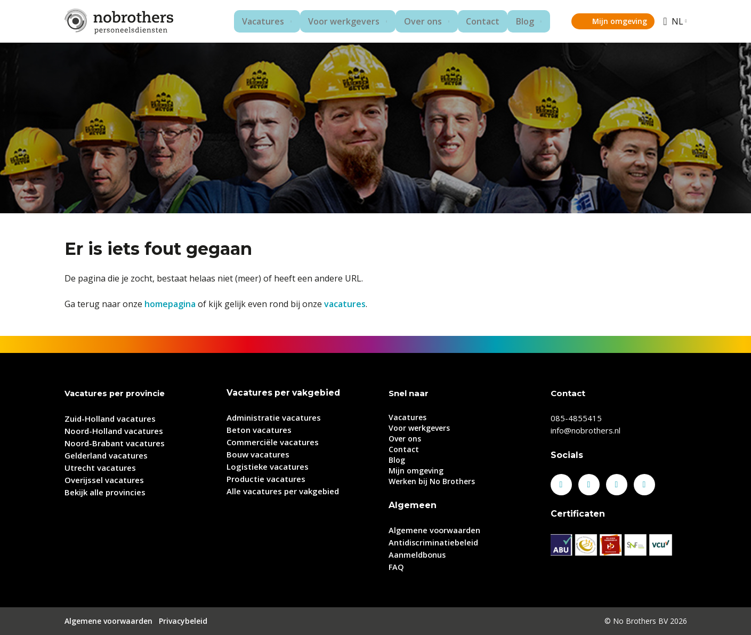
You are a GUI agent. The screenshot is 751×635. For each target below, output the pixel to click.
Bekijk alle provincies (105, 491)
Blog (514, 21)
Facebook (561, 484)
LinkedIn (589, 484)
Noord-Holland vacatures (113, 430)
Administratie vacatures (274, 417)
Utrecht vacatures (100, 467)
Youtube (644, 484)
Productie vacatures (266, 478)
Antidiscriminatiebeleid (434, 542)
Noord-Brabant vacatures (114, 442)
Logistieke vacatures (268, 466)
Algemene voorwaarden (435, 530)
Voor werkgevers (333, 21)
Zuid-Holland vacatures (110, 418)
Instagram (616, 484)
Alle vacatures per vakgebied (283, 491)
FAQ (397, 566)
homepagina (170, 304)
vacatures (345, 304)
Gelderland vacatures (106, 454)
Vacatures (250, 21)
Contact (475, 21)
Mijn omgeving (615, 21)
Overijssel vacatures (104, 479)
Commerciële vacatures (273, 442)
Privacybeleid (183, 621)
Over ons (414, 21)
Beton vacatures (259, 429)
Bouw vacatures (258, 454)
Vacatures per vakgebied (284, 393)
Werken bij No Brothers (432, 481)
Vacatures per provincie (115, 393)
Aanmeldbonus (418, 554)
